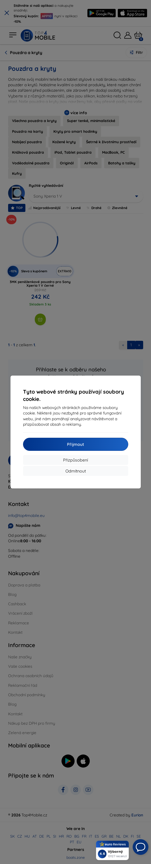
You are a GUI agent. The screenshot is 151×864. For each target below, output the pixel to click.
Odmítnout (75, 471)
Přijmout (75, 444)
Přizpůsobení (75, 460)
